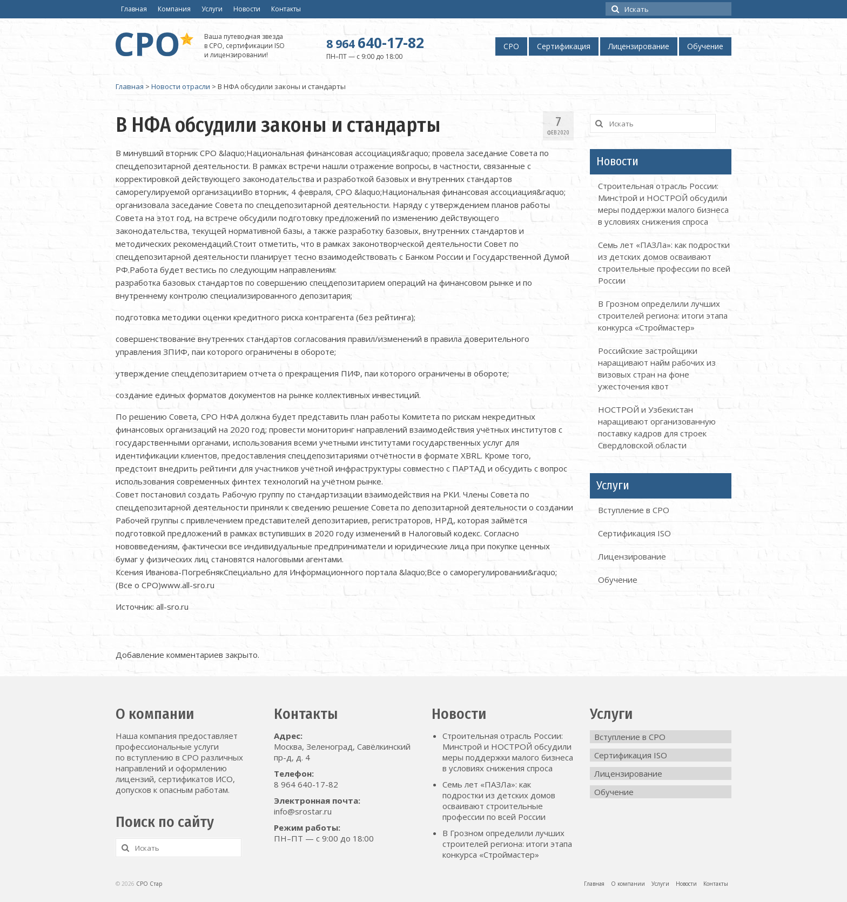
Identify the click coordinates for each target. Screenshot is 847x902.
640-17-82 (375, 42)
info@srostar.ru (303, 811)
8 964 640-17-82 (306, 784)
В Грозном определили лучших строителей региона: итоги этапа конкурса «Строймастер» (663, 315)
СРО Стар (149, 883)
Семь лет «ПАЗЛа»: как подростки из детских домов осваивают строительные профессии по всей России (498, 800)
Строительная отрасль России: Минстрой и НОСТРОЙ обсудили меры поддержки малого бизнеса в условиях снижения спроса (507, 751)
